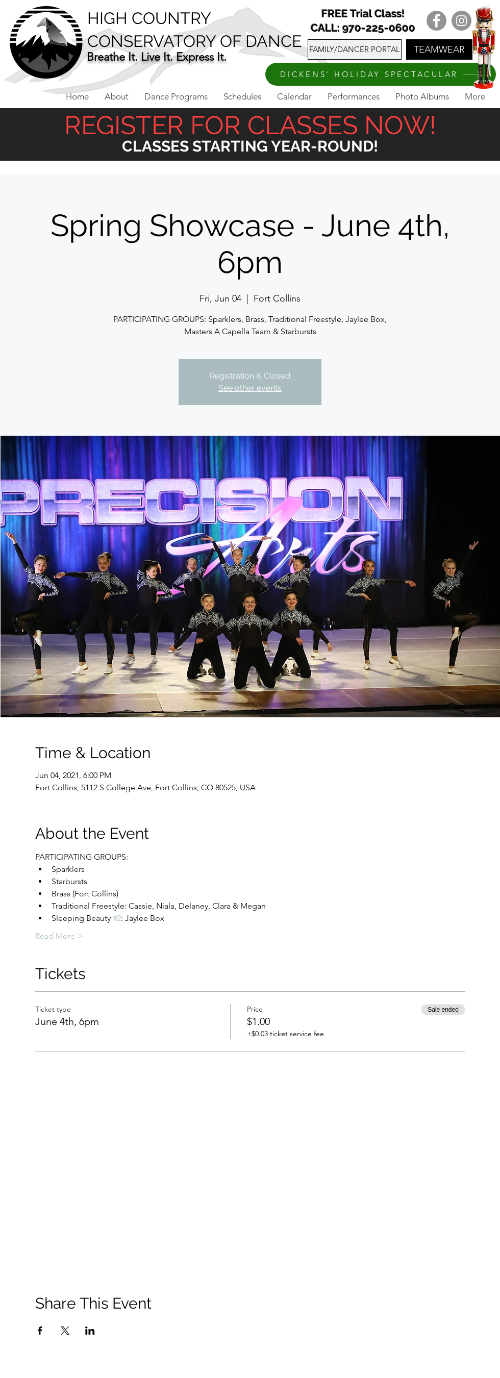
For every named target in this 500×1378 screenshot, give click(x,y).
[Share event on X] (65, 1330)
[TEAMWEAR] (439, 49)
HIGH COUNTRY (149, 18)
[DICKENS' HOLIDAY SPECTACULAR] (380, 74)
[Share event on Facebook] (40, 1330)
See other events (250, 388)
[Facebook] (436, 21)
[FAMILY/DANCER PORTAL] (355, 49)
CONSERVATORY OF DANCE (194, 41)
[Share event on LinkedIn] (90, 1330)
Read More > (59, 936)
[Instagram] (461, 21)
